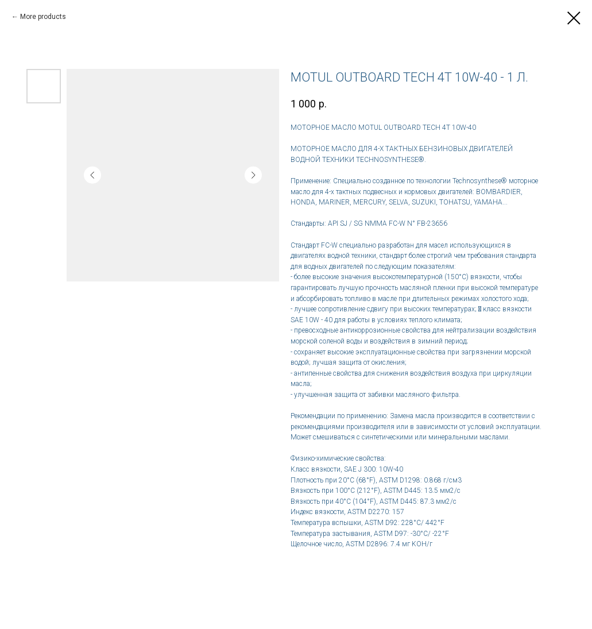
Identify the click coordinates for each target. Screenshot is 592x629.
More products (43, 17)
